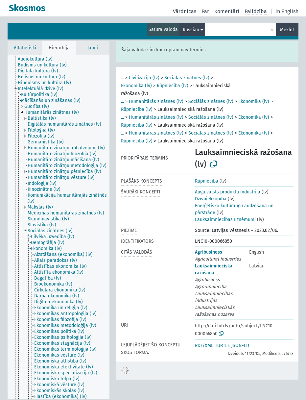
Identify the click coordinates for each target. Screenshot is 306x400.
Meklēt (287, 30)
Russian (191, 30)
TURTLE (222, 345)
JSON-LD (240, 345)
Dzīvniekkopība (210, 199)
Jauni (92, 48)
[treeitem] (38, 59)
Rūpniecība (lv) (172, 85)
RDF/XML (204, 345)
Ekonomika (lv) (136, 85)
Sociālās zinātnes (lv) (186, 78)
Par (205, 11)
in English (286, 11)
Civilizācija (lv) (144, 78)
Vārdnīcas (184, 11)
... (122, 78)
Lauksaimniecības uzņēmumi (225, 219)
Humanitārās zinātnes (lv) (156, 101)
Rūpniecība (206, 181)
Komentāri (226, 11)
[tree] (58, 227)
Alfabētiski (25, 48)
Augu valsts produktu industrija (227, 192)
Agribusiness (208, 252)
